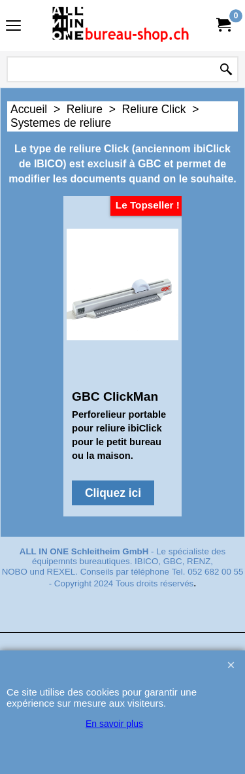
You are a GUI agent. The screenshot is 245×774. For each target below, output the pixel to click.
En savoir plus (114, 723)
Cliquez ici (113, 492)
